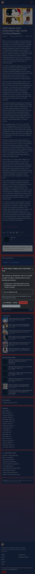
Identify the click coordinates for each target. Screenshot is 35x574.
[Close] (32, 269)
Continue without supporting (11, 306)
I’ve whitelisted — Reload (10, 302)
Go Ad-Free (23, 302)
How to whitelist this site (10, 292)
